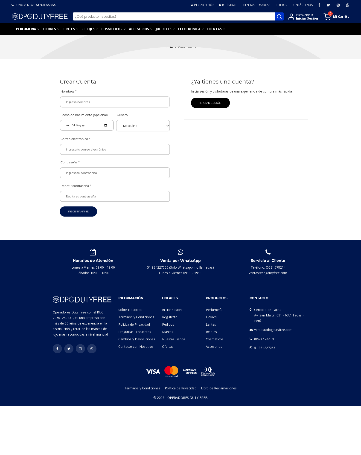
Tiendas (249, 5)
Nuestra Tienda (173, 339)
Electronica (189, 29)
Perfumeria (26, 29)
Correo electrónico (75, 139)
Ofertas (214, 29)
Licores (49, 29)
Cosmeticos (111, 29)
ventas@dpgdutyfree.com (273, 329)
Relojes (88, 29)
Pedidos (281, 5)
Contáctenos (302, 5)
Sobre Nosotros (130, 309)
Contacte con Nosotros (136, 346)
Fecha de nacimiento (84, 115)
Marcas (264, 5)
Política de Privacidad (134, 324)
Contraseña (70, 162)
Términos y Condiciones (136, 317)
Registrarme (78, 211)
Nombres (68, 91)
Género (122, 115)
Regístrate (169, 317)
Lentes (69, 29)
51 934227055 (264, 347)
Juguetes (164, 29)
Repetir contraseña (76, 186)
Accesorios (139, 29)
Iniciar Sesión (210, 102)
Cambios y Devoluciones (136, 339)
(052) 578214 (264, 338)
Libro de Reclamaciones (219, 388)
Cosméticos (215, 339)
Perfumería (214, 309)
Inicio (169, 47)
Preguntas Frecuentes (134, 332)
